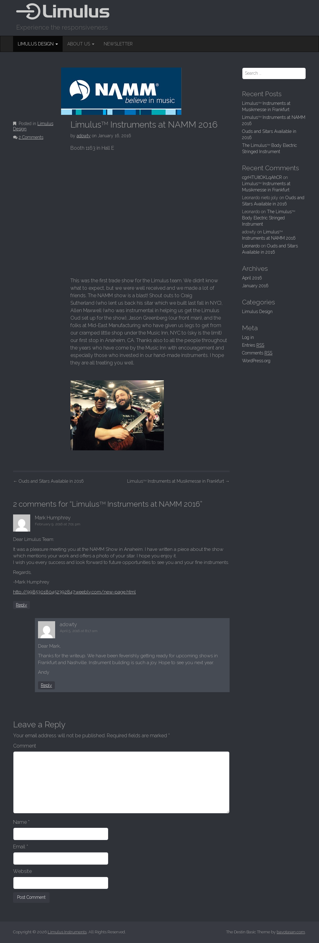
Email (20, 847)
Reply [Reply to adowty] (46, 685)
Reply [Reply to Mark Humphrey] (21, 605)
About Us (80, 43)
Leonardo (251, 245)
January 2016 (255, 285)
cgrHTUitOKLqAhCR (262, 177)
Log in (248, 337)
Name (21, 822)
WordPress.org (256, 360)
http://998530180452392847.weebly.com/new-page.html (74, 592)
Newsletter (118, 43)
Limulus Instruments (67, 932)
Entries (253, 345)
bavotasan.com (291, 932)
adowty (84, 135)
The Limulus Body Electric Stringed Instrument (268, 218)
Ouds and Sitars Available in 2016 (48, 481)
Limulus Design (38, 43)
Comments (257, 353)
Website (22, 871)
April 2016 (252, 277)
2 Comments (31, 137)
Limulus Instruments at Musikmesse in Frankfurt (178, 481)
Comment (24, 746)
